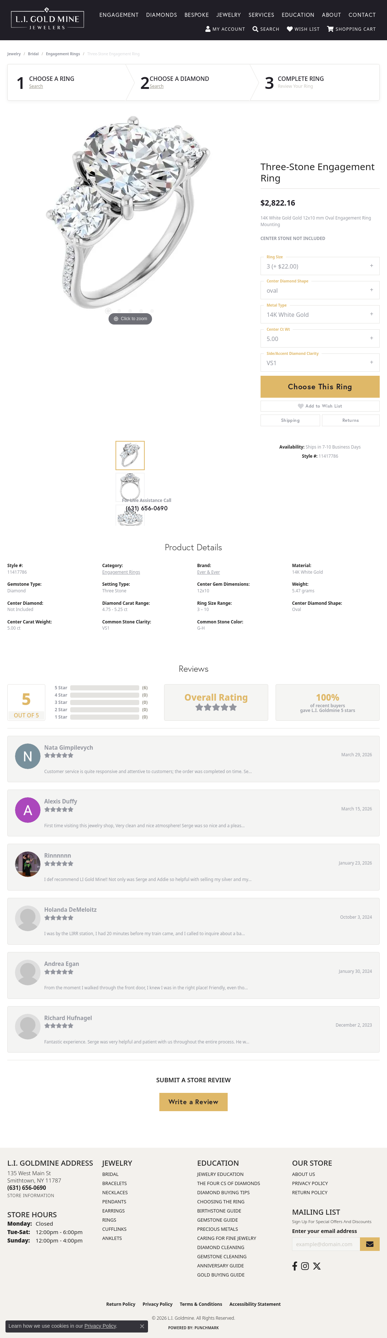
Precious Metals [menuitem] (217, 1229)
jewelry (14, 53)
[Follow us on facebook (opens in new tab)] (294, 1266)
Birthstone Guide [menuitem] (219, 1210)
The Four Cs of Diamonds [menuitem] (228, 1183)
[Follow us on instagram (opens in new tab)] (305, 1266)
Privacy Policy (310, 1183)
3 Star (61, 702)
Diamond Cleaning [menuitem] (220, 1247)
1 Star (61, 717)
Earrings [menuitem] (113, 1210)
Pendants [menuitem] (114, 1201)
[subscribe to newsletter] (370, 1244)
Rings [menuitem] (109, 1220)
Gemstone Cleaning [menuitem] (222, 1256)
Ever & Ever (208, 572)
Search (36, 86)
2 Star (61, 710)
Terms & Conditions (201, 1304)
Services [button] (261, 14)
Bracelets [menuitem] (114, 1183)
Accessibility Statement (255, 1304)
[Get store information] (30, 1195)
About (331, 14)
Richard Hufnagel (68, 1018)
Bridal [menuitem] (110, 1174)
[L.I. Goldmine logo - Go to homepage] (47, 20)
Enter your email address (324, 1231)
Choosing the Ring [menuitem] (221, 1201)
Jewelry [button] (228, 14)
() (145, 688)
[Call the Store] (26, 1187)
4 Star (61, 695)
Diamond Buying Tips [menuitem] (223, 1192)
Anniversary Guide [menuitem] (220, 1265)
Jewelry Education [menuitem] (220, 1174)
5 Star (61, 688)
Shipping (290, 420)
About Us (303, 1174)
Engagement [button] (119, 14)
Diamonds (161, 14)
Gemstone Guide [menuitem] (217, 1220)
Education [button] (298, 14)
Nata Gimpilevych (68, 747)
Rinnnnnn (57, 855)
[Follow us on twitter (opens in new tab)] (316, 1266)
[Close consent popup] (142, 1326)
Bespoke (197, 14)
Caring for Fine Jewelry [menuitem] (227, 1238)
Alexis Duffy (60, 801)
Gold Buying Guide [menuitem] (221, 1274)
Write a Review (193, 1101)
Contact (362, 14)
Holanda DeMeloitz (70, 909)
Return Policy (309, 1192)
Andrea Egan (61, 963)
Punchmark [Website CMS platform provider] (206, 1327)
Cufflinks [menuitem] (114, 1229)
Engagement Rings (63, 53)
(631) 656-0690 (147, 508)
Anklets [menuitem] (112, 1238)
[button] (225, 29)
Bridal (33, 53)
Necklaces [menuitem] (115, 1192)
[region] (130, 217)
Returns (350, 420)
